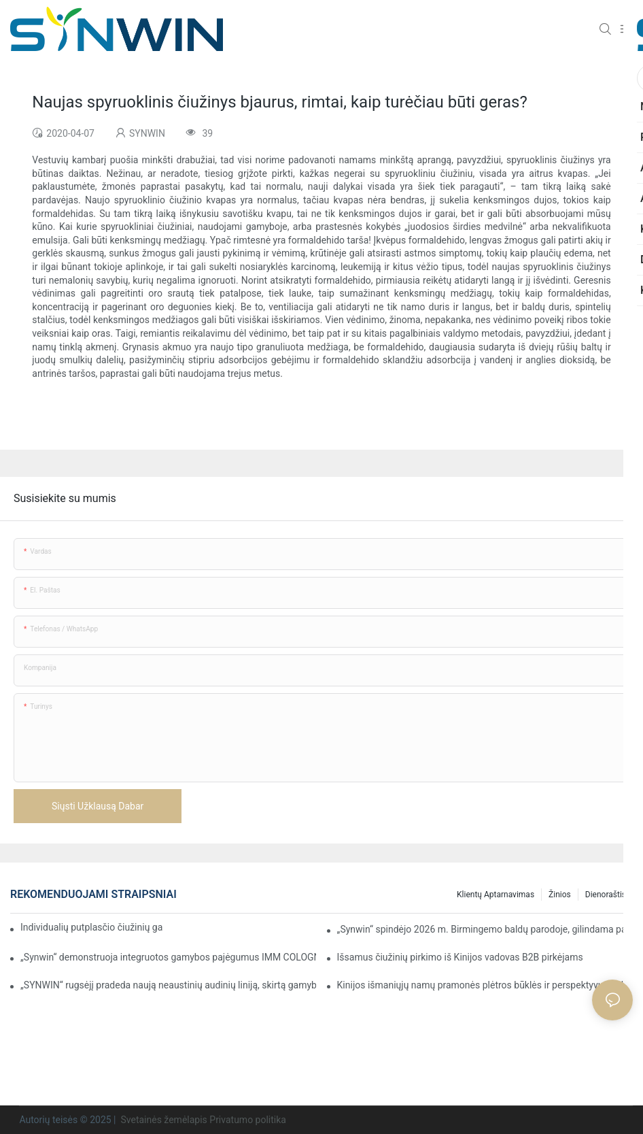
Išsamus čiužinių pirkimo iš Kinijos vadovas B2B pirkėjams (460, 957)
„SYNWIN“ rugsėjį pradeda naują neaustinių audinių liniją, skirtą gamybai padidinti (168, 985)
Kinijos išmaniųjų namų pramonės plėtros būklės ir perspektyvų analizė (485, 985)
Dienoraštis (605, 894)
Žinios (560, 894)
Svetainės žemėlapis (163, 1119)
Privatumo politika (247, 1119)
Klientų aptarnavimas (495, 894)
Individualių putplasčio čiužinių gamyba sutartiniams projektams (91, 927)
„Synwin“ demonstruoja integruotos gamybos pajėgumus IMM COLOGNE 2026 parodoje (168, 957)
